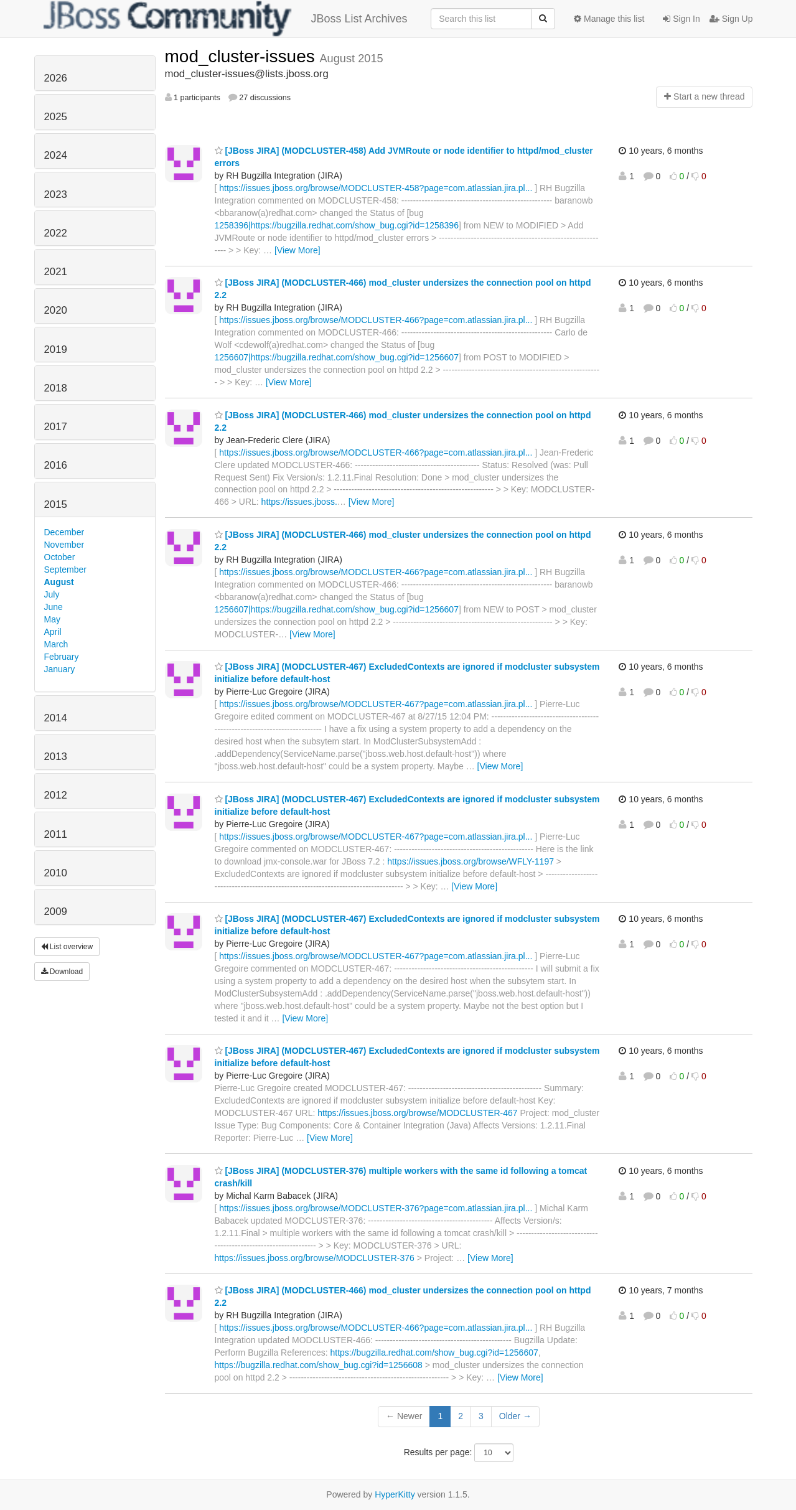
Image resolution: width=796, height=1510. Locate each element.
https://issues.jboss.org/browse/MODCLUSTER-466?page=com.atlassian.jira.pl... (375, 320)
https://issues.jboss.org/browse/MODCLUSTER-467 (417, 1113)
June (53, 607)
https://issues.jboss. (299, 502)
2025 (55, 117)
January (59, 669)
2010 (55, 873)
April (53, 632)
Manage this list (609, 19)
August (59, 582)
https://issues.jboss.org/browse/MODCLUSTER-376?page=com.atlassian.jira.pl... (375, 1208)
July (52, 594)
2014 (55, 718)
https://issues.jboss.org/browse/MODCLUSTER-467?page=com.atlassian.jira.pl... (375, 704)
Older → (515, 1416)
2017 (55, 427)
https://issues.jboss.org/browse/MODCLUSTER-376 (314, 1258)
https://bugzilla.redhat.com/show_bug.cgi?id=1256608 (319, 1365)
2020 (55, 310)
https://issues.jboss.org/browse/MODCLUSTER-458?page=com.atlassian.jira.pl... (375, 188)
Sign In (681, 19)
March (56, 644)
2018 (55, 388)
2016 (55, 465)
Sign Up (731, 19)
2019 (55, 349)
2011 (55, 834)
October (59, 557)
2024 (55, 155)
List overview (67, 946)
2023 (55, 194)
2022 (55, 233)
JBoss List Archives (226, 18)
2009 (55, 911)
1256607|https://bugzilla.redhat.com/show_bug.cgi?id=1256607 (337, 357)
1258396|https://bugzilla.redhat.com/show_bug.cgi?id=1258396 (337, 225)
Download (62, 971)
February (61, 657)
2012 (55, 795)
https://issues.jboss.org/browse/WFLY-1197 (470, 861)
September (65, 569)
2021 (55, 272)
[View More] (297, 250)
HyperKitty (395, 1494)
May (52, 619)
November (64, 545)
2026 (55, 78)
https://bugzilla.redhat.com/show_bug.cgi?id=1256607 (434, 1353)
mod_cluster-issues (242, 56)
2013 (55, 756)
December (64, 532)
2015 (55, 504)
